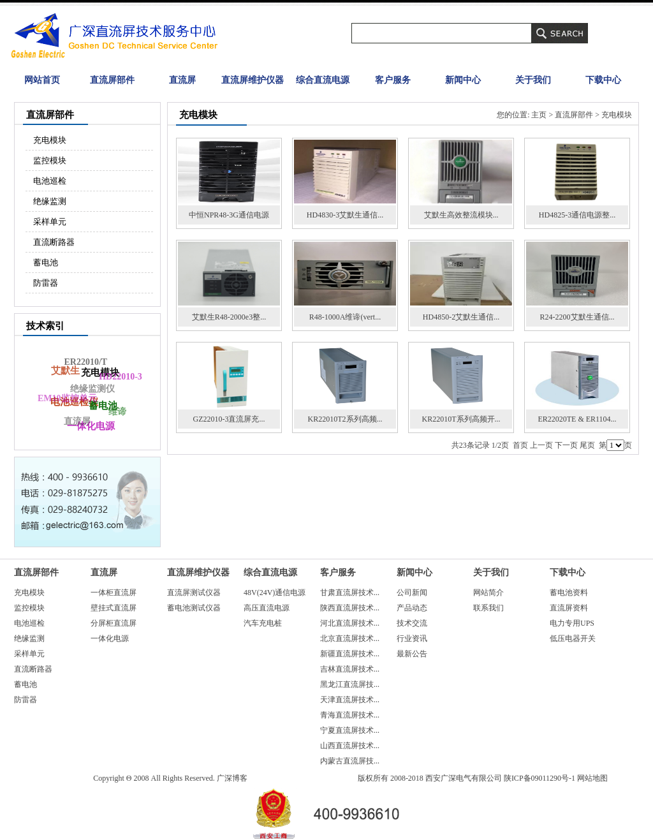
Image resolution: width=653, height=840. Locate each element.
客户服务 (393, 80)
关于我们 (533, 80)
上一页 (541, 445)
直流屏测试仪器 (194, 592)
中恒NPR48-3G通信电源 (229, 214)
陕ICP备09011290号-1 (539, 778)
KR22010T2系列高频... (345, 419)
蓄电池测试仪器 (194, 607)
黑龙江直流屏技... (349, 684)
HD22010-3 (120, 376)
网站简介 (488, 592)
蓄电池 (45, 262)
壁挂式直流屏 (113, 607)
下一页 (566, 445)
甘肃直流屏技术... (349, 592)
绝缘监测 (49, 201)
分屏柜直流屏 (113, 623)
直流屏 (182, 80)
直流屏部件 (112, 80)
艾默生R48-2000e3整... (229, 317)
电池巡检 (49, 181)
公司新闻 (412, 592)
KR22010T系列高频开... (461, 419)
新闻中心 (463, 80)
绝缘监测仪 (90, 390)
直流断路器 (54, 242)
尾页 (587, 445)
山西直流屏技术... (349, 745)
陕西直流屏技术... (349, 607)
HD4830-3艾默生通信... (345, 214)
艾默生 (66, 370)
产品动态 (412, 607)
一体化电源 (110, 638)
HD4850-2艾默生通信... (461, 317)
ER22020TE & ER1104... (577, 419)
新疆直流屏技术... (349, 653)
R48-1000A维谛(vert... (345, 317)
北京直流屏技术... (349, 638)
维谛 (117, 412)
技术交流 (412, 623)
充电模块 (49, 140)
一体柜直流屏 (113, 592)
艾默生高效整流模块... (461, 214)
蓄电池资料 (569, 592)
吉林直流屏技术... (349, 669)
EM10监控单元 (66, 399)
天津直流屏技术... (349, 699)
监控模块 (49, 160)
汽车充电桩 (263, 623)
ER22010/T (84, 362)
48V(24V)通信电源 (274, 592)
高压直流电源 (267, 607)
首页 (520, 445)
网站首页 (42, 80)
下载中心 (603, 80)
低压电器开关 (573, 638)
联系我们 (488, 607)
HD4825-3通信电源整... (577, 214)
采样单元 (49, 221)
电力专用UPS (572, 623)
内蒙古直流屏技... (349, 760)
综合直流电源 (322, 80)
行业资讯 (412, 638)
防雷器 (45, 283)
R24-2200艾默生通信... (577, 317)
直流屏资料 (569, 607)
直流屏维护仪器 (252, 80)
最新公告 (412, 653)
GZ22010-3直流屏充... (229, 419)
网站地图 (592, 778)
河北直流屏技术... (349, 623)
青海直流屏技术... (349, 715)
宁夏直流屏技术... (349, 730)
